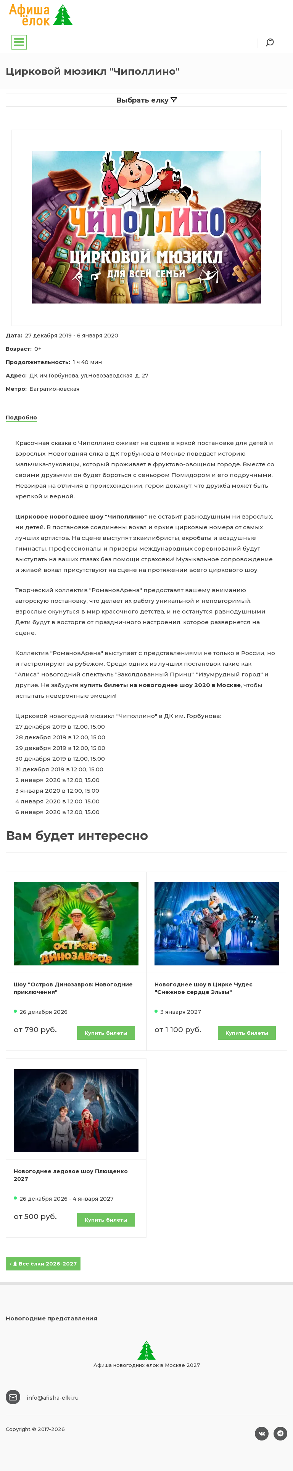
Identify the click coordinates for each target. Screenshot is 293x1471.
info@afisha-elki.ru (53, 1397)
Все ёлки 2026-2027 (43, 1264)
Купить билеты (106, 1033)
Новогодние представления (51, 1318)
